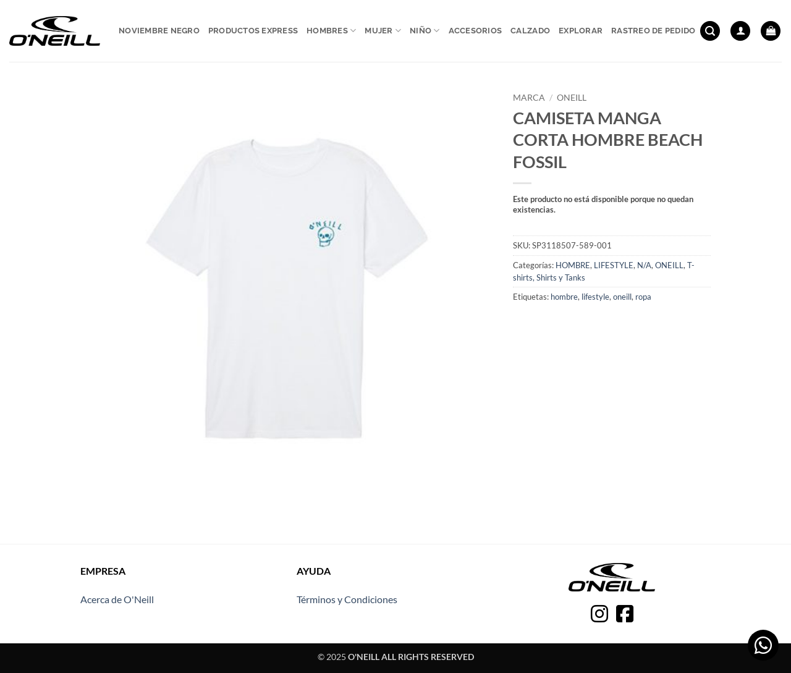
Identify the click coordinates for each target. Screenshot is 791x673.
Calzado (530, 30)
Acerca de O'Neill (117, 599)
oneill (622, 297)
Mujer (383, 30)
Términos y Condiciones (347, 599)
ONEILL (571, 98)
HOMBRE (573, 265)
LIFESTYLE (613, 265)
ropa (643, 297)
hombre (564, 297)
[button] (710, 31)
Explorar (581, 30)
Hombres (331, 30)
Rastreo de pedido (653, 30)
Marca (529, 98)
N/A (644, 265)
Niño (424, 30)
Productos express (253, 30)
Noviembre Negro (159, 30)
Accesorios (475, 30)
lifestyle (595, 297)
